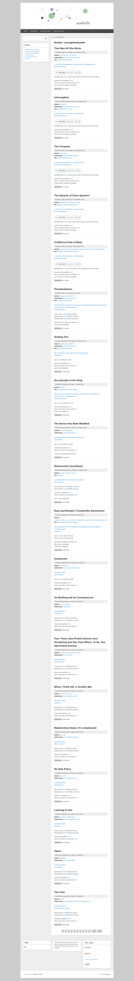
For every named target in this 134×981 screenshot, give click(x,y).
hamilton (62, 387)
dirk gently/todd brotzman (71, 106)
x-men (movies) (65, 604)
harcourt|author (59, 482)
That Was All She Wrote (67, 48)
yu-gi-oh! (69, 520)
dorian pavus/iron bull (69, 298)
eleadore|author (59, 574)
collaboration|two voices (65, 109)
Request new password (92, 959)
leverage (98, 520)
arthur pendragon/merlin (70, 901)
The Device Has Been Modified (71, 423)
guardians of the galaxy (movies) (70, 202)
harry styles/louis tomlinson (71, 568)
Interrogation (61, 97)
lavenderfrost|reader (72, 394)
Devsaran (107, 974)
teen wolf (105, 520)
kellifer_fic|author (59, 744)
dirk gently (63, 104)
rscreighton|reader (78, 64)
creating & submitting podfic (33, 51)
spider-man (63, 249)
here (65, 77)
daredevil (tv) (89, 249)
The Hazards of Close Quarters (72, 195)
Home (52, 37)
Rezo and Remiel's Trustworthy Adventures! (79, 510)
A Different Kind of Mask (68, 242)
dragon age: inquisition (67, 296)
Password (87, 953)
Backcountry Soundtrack (68, 466)
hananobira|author (60, 309)
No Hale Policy (62, 769)
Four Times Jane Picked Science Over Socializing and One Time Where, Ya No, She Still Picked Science (79, 642)
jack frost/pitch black (69, 433)
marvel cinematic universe (76, 249)
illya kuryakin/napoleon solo (71, 57)
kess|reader (102, 305)
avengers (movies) (65, 652)
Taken (57, 851)
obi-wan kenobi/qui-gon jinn (71, 819)
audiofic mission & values (32, 49)
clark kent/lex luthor (69, 860)
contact (28, 58)
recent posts (33, 31)
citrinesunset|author (60, 211)
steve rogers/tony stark (70, 696)
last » (99, 931)
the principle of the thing (68, 380)
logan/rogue (66, 606)
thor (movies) (76, 652)
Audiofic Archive (37, 974)
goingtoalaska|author (60, 115)
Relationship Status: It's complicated (75, 727)
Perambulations (63, 289)
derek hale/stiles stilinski (70, 737)
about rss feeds (30, 55)
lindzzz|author (58, 439)
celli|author (57, 703)
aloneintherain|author (60, 258)
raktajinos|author (59, 662)
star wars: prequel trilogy (67, 817)
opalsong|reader (59, 307)
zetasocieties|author (60, 398)
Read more (58, 89)
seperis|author (58, 613)
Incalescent (60, 558)
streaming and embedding (32, 53)
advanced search (46, 31)
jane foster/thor (67, 655)
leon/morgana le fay (85, 901)
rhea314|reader (59, 396)
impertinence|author (60, 66)
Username (87, 947)
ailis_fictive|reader (59, 353)
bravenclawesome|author (62, 908)
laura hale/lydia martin (70, 778)
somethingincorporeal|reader (89, 305)
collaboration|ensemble (65, 60)
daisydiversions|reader (73, 305)
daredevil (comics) (99, 249)
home (25, 31)
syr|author (57, 531)
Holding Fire (61, 337)
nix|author (57, 826)
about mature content (31, 56)
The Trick (59, 892)
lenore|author (58, 867)
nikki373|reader (84, 394)
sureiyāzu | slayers (60, 520)
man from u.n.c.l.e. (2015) (68, 55)
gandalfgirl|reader (84, 527)
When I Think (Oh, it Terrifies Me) (73, 686)
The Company (62, 146)
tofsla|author (58, 355)
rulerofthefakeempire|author (62, 164)
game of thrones (90, 520)
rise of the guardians (66, 430)
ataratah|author (59, 785)
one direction (64, 565)
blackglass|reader (89, 64)
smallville (63, 858)
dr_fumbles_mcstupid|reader (63, 64)
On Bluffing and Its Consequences (74, 597)
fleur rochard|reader (72, 527)
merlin (62, 899)
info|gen (60, 204)
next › (94, 931)
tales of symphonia (78, 520)
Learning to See (63, 810)
